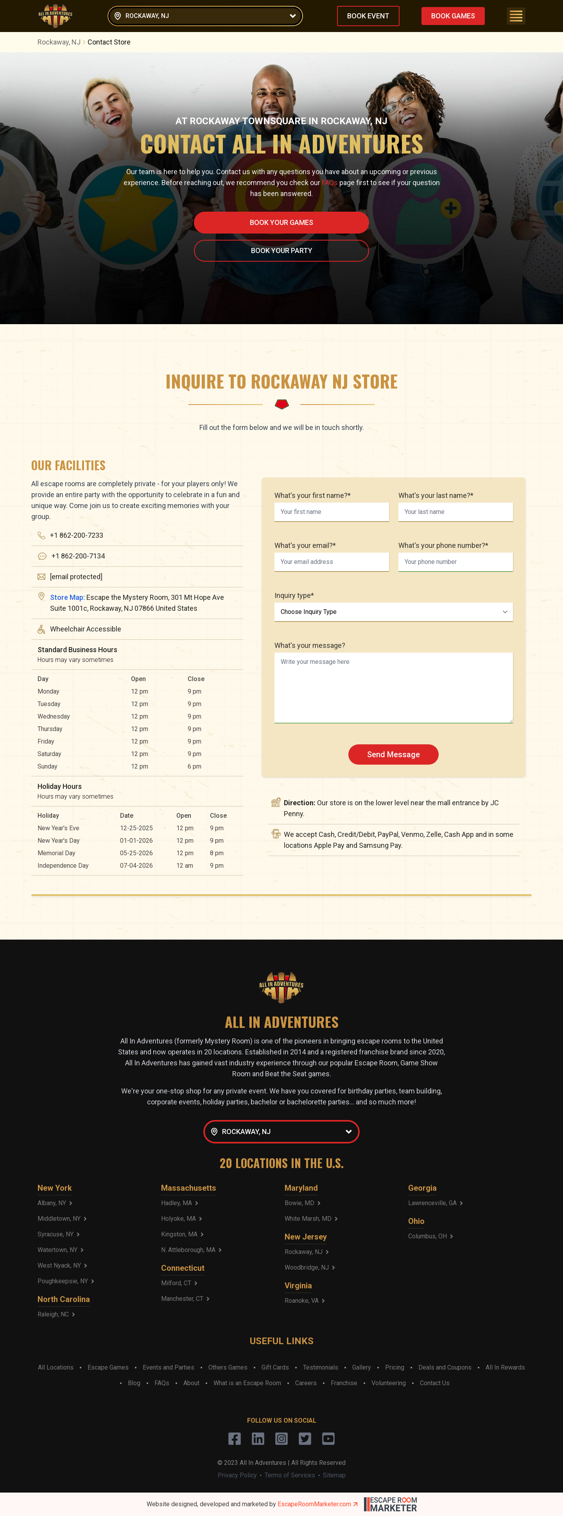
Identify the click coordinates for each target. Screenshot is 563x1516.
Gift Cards (275, 1367)
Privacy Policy (237, 1475)
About (191, 1383)
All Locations (56, 1367)
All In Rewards (505, 1367)
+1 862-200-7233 (76, 535)
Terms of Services (290, 1475)
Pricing (394, 1367)
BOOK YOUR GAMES (281, 222)
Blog (134, 1383)
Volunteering (388, 1383)
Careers (306, 1383)
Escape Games (108, 1367)
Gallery (361, 1367)
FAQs (330, 182)
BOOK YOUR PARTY (281, 250)
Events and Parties (168, 1367)
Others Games (227, 1367)
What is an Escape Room (247, 1383)
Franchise (344, 1383)
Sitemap (334, 1475)
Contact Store (109, 42)
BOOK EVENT (368, 16)
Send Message (393, 754)
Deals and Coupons (445, 1367)
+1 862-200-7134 (78, 556)
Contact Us (435, 1383)
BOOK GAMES (453, 16)
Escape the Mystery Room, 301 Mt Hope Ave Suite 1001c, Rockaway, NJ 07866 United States (137, 602)
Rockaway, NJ (63, 42)
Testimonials (320, 1367)
